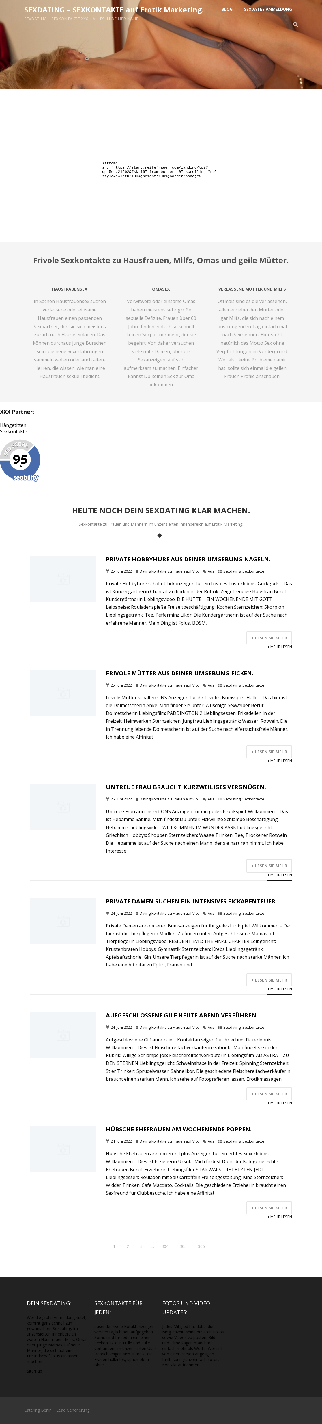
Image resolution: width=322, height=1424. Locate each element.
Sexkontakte (13, 431)
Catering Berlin (38, 1410)
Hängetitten (13, 425)
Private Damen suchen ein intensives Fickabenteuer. (191, 901)
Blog (227, 9)
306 (201, 1246)
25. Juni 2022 (121, 571)
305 (183, 1246)
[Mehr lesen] (63, 600)
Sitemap (34, 1371)
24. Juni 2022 (121, 913)
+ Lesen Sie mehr (269, 638)
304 (165, 1246)
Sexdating (232, 571)
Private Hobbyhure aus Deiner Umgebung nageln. (188, 559)
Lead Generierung (72, 1410)
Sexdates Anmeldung (268, 9)
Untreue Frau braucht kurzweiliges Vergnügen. (186, 787)
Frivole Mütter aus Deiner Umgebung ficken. (179, 673)
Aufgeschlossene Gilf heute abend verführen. (182, 1015)
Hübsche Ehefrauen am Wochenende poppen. (179, 1129)
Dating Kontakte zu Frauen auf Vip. (169, 571)
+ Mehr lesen (279, 646)
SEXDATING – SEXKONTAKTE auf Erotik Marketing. (114, 9)
